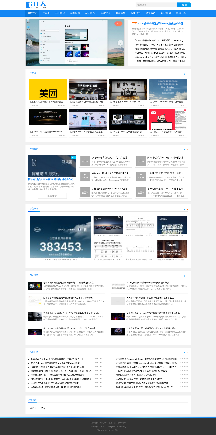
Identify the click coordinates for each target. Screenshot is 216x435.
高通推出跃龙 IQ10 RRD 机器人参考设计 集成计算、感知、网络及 (61, 371)
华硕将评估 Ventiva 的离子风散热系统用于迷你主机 (139, 379)
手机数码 (60, 13)
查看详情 (52, 196)
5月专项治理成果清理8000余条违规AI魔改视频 (147, 282)
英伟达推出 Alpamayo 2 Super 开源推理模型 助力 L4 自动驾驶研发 (146, 359)
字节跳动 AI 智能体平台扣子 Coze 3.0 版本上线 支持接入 (69, 328)
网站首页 (32, 13)
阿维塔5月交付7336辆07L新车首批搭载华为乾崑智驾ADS (161, 44)
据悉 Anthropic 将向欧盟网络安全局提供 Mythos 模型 (55, 363)
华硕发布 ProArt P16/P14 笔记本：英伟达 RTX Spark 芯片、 (162, 53)
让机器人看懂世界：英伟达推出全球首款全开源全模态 (151, 328)
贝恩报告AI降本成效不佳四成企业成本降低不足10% (150, 298)
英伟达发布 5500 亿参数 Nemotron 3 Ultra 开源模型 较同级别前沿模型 (148, 363)
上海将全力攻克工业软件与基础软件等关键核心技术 (55, 383)
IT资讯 (46, 13)
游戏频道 (75, 13)
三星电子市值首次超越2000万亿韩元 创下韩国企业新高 (160, 61)
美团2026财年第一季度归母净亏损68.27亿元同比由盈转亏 (57, 375)
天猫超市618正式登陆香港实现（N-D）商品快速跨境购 (56, 387)
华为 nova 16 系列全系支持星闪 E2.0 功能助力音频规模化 (161, 57)
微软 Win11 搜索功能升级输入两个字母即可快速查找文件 (142, 383)
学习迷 (33, 408)
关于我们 (94, 423)
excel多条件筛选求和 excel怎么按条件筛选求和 (164, 23)
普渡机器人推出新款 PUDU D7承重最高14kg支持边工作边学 (71, 313)
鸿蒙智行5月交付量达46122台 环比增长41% (136, 375)
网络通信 (120, 13)
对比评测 (166, 13)
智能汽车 (136, 13)
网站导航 (122, 423)
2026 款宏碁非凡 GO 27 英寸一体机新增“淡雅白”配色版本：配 (144, 387)
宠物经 (44, 408)
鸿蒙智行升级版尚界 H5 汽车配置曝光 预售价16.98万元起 (57, 367)
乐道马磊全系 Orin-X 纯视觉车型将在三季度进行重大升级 (57, 359)
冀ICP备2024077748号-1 (108, 430)
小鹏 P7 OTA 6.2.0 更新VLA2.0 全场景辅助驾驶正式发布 (142, 371)
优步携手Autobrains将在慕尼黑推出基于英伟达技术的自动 (153, 313)
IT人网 (108, 426)
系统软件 (105, 13)
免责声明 (103, 423)
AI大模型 (90, 13)
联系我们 (113, 423)
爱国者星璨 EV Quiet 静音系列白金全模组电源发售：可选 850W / (146, 367)
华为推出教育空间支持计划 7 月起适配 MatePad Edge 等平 (162, 40)
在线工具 (181, 13)
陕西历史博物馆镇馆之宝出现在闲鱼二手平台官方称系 (68, 298)
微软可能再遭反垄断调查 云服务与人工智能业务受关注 (160, 48)
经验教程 (151, 13)
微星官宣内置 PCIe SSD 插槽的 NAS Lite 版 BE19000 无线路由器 (61, 379)
